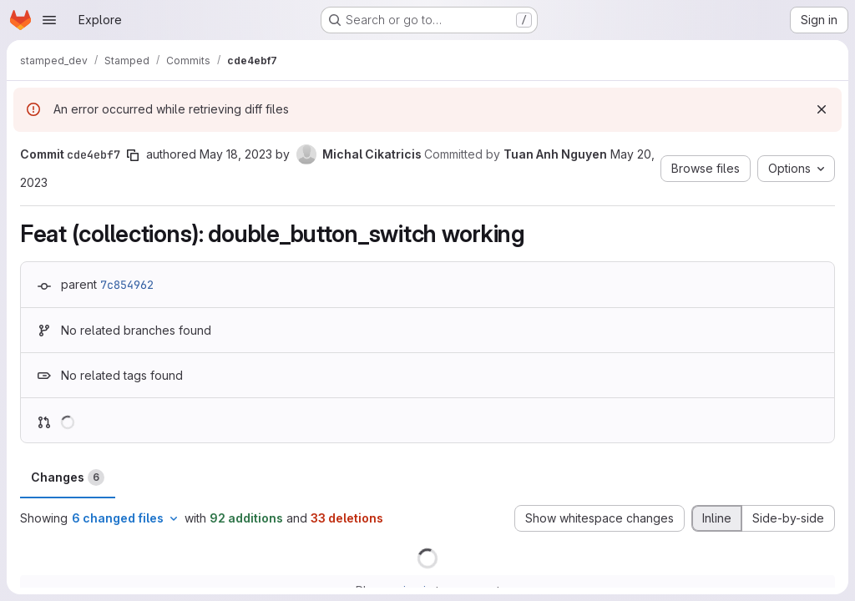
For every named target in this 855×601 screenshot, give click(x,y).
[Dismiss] (822, 109)
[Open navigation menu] (49, 20)
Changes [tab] (67, 477)
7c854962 (127, 284)
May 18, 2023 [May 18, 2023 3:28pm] (236, 154)
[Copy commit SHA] (133, 155)
